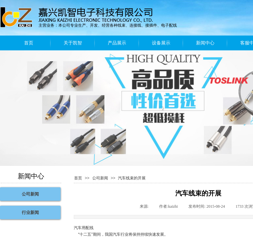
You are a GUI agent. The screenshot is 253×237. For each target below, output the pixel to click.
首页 (28, 42)
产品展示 (117, 42)
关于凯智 (73, 42)
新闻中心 (205, 42)
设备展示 (161, 42)
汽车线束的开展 (132, 178)
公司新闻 (100, 178)
